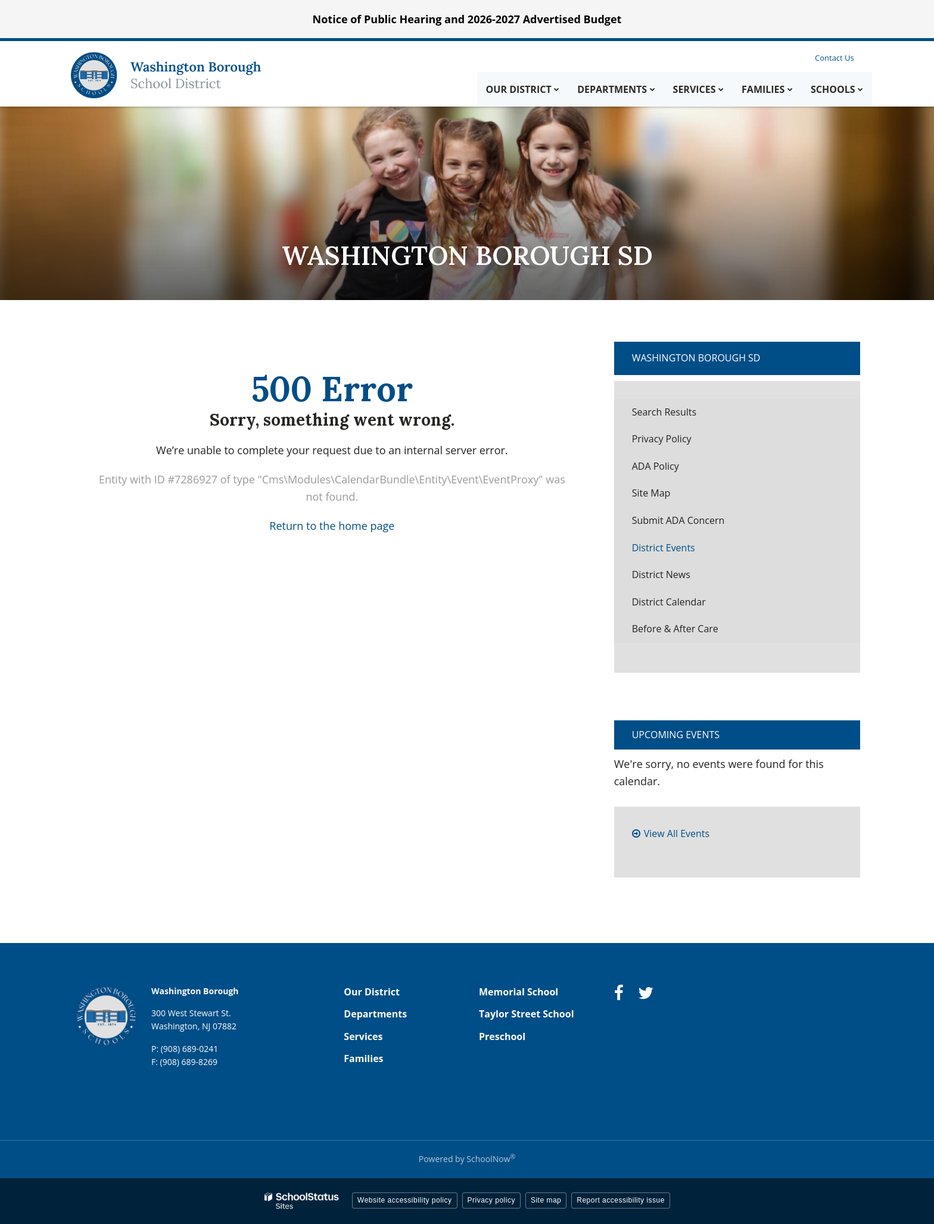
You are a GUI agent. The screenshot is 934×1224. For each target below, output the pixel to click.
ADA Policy (655, 466)
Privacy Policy (662, 438)
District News (661, 574)
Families (363, 1058)
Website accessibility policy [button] (404, 1200)
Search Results (664, 412)
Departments (375, 1013)
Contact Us (835, 57)
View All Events (676, 833)
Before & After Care (675, 628)
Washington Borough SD (696, 357)
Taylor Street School (526, 1013)
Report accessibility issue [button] (621, 1200)
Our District (372, 991)
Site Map (651, 492)
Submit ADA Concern (678, 520)
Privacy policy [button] (491, 1200)
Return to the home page (331, 526)
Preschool (502, 1036)
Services (363, 1036)
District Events (663, 547)
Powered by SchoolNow (467, 1158)
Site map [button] (546, 1200)
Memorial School (518, 991)
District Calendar (669, 601)
